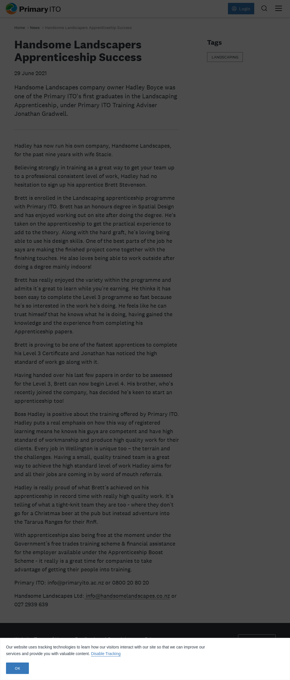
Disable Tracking (106, 653)
